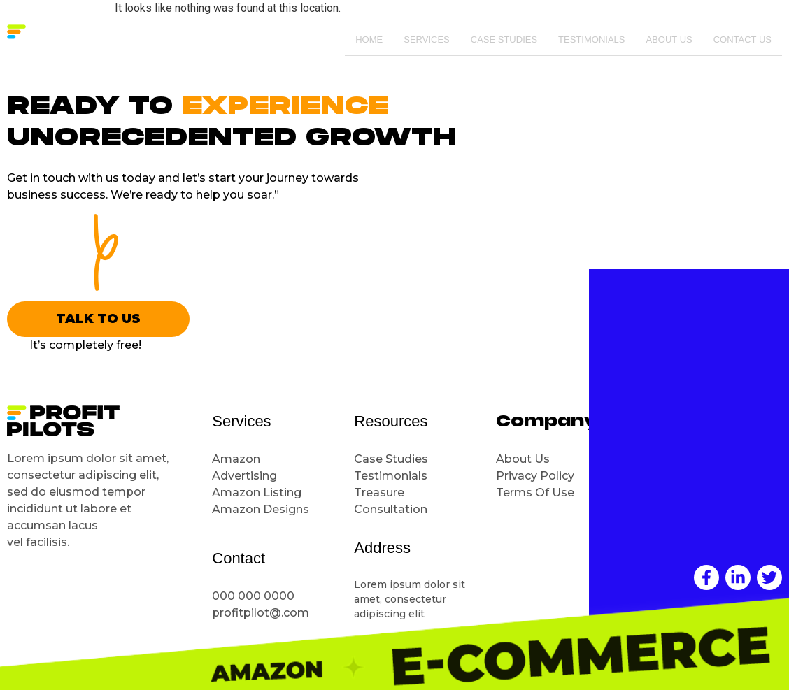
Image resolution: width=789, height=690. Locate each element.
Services (427, 40)
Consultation (392, 509)
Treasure (380, 492)
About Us (669, 40)
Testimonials (591, 40)
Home (369, 40)
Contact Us (742, 40)
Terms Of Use (535, 492)
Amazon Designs (260, 509)
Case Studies (504, 40)
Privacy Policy (535, 475)
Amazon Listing (256, 492)
